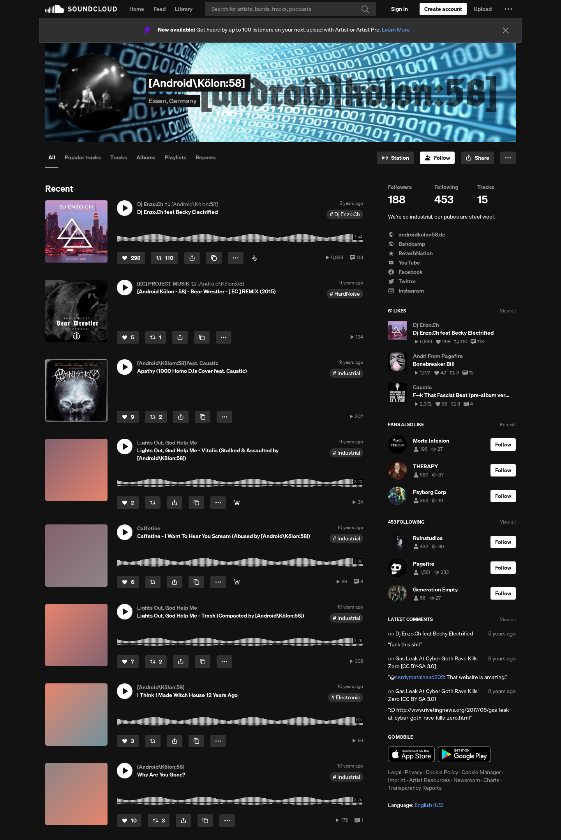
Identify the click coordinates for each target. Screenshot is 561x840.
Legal (394, 772)
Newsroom (466, 780)
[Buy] (237, 502)
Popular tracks (83, 157)
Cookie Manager (481, 772)
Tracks (118, 157)
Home (136, 9)
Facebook (405, 272)
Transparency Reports (415, 788)
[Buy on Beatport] (254, 258)
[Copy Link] (214, 258)
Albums (145, 157)
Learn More (396, 29)
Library (183, 9)
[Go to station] (395, 158)
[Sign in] (399, 9)
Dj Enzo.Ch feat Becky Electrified (434, 633)
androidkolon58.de (416, 234)
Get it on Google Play (464, 754)
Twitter (402, 281)
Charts (491, 780)
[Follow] (437, 158)
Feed (159, 9)
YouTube (404, 262)
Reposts (206, 157)
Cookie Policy (442, 772)
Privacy (413, 772)
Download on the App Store (411, 754)
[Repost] (164, 258)
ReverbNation (410, 253)
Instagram (406, 290)
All (51, 157)
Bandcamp (406, 244)
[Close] (505, 30)
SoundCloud (81, 9)
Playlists (175, 157)
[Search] (290, 9)
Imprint (397, 780)
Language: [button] (415, 805)
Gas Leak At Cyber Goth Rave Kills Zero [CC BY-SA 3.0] (433, 662)
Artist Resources (429, 780)
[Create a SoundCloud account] (443, 9)
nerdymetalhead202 (419, 677)
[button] (508, 9)
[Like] (131, 258)
